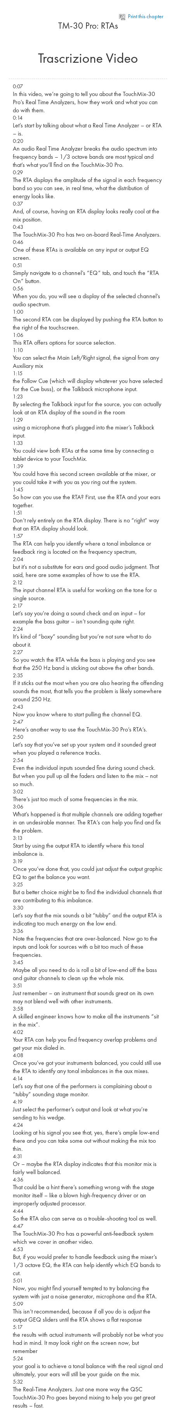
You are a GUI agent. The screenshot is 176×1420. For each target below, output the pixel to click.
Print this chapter (141, 16)
